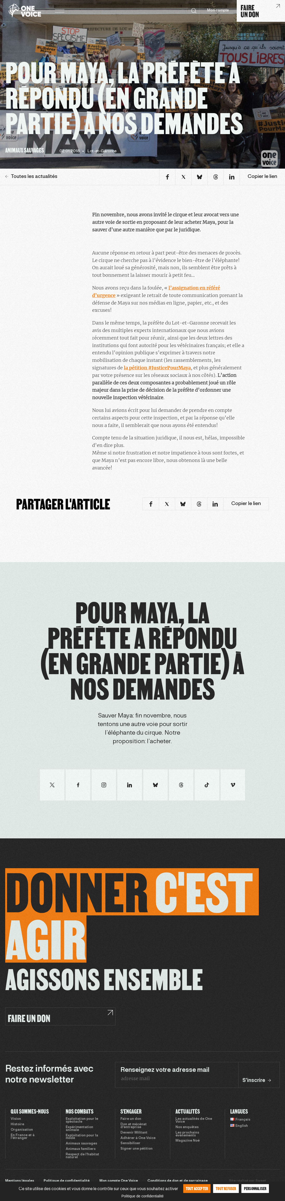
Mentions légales (19, 1181)
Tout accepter (197, 1188)
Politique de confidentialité (67, 1181)
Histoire (17, 1124)
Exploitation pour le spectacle (82, 1120)
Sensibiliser (130, 1143)
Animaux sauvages (81, 1143)
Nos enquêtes (187, 1127)
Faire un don (130, 1119)
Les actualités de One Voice (193, 1120)
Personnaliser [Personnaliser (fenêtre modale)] (255, 1188)
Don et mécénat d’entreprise (133, 1126)
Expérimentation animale (79, 1129)
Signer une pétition (136, 1148)
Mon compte (218, 10)
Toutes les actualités (31, 176)
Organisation (22, 1129)
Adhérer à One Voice (137, 1138)
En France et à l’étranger (23, 1137)
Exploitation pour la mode (82, 1137)
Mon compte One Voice (118, 1181)
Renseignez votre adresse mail (164, 1070)
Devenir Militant (133, 1132)
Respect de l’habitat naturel (82, 1156)
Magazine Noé (187, 1140)
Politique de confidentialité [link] (142, 1196)
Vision (16, 1119)
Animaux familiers (81, 1149)
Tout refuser (226, 1188)
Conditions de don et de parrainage (177, 1181)
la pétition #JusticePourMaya (157, 368)
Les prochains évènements (187, 1134)
